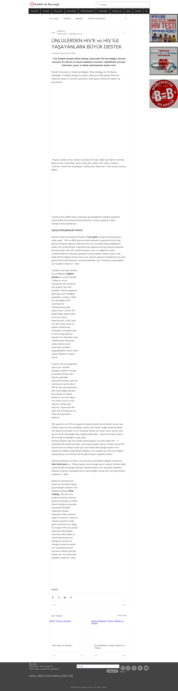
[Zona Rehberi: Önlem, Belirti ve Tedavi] (110, 630)
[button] (126, 18)
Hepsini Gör (122, 615)
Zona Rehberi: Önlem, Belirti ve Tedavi (109, 646)
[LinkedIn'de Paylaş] (65, 597)
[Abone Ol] (112, 671)
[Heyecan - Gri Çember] (140, 668)
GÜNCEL (67, 18)
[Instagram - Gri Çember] (128, 668)
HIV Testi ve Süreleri (62, 645)
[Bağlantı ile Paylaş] (71, 597)
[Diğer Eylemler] (125, 32)
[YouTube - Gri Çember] (146, 668)
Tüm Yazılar (54, 18)
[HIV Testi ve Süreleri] (68, 630)
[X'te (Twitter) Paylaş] (59, 597)
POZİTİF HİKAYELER (96, 18)
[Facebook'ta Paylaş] (53, 597)
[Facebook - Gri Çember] (134, 668)
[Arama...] (122, 4)
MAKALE (79, 18)
